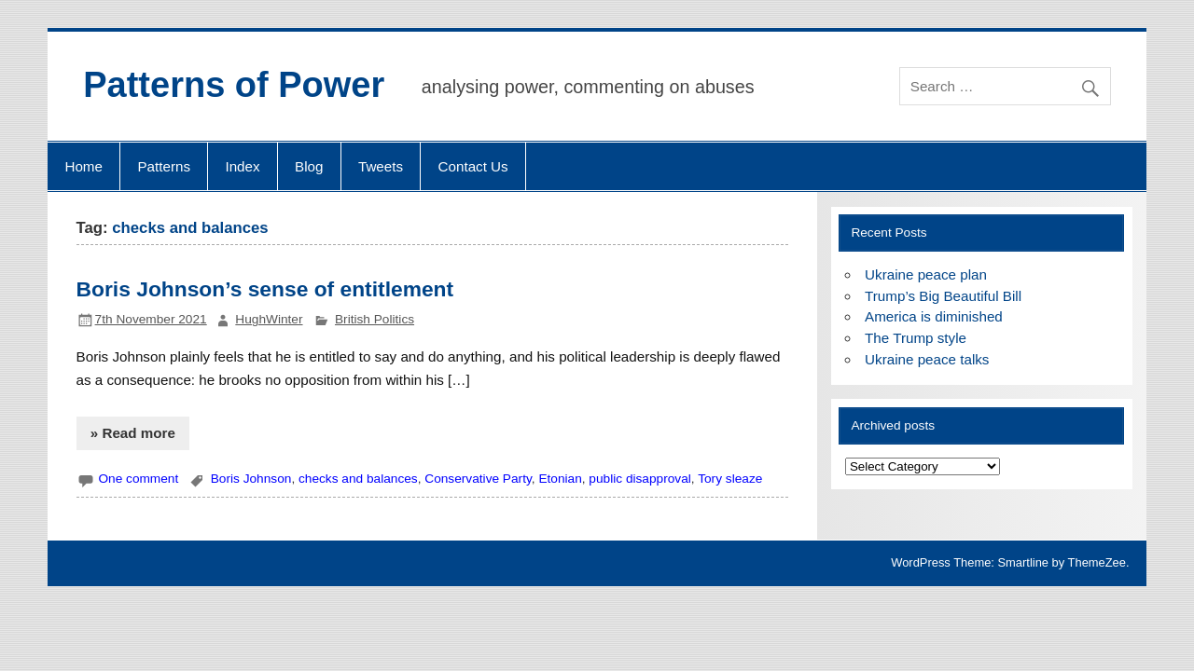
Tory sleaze (730, 479)
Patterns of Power (233, 84)
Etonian (559, 479)
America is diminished (934, 316)
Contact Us (473, 166)
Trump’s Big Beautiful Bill (943, 296)
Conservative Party (477, 479)
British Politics (374, 319)
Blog (309, 166)
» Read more (132, 433)
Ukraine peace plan (926, 274)
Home (83, 166)
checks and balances (358, 479)
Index (242, 166)
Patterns (163, 166)
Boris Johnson (251, 479)
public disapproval (639, 479)
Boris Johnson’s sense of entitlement (265, 289)
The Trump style (915, 338)
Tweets (380, 166)
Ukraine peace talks (927, 359)
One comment (138, 479)
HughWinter (268, 319)
